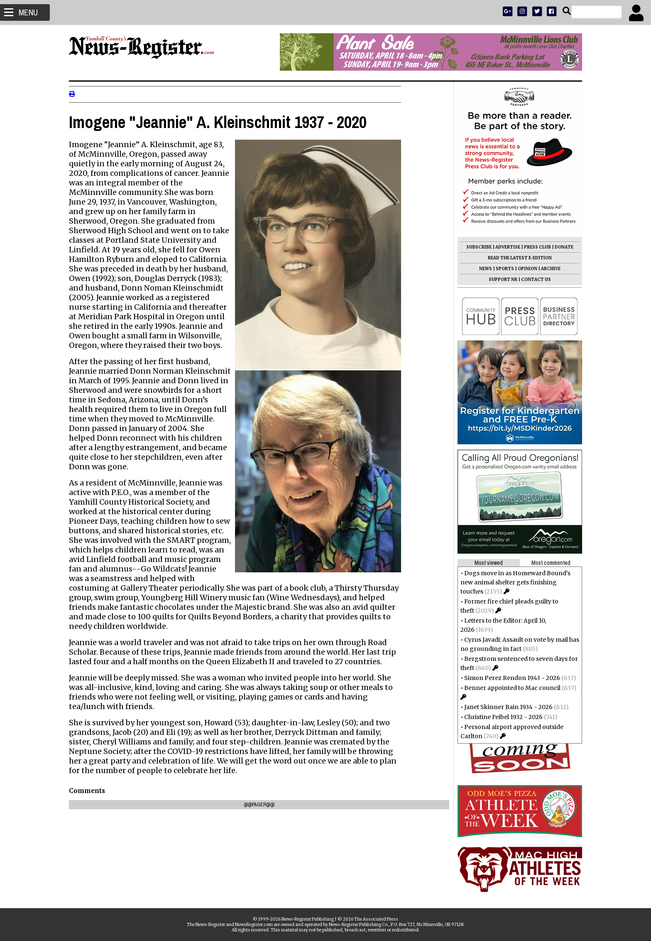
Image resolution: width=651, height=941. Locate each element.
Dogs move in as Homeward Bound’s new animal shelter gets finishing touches (512, 582)
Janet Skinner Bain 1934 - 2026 (505, 707)
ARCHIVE (547, 268)
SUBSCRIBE (475, 247)
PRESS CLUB (534, 247)
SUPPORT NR (499, 279)
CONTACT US (533, 279)
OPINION (524, 268)
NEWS (482, 268)
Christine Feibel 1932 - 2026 (500, 717)
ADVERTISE (504, 247)
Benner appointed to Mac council (509, 688)
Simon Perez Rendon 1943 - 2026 (509, 678)
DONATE (560, 247)
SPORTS (501, 268)
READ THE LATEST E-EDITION (516, 258)
